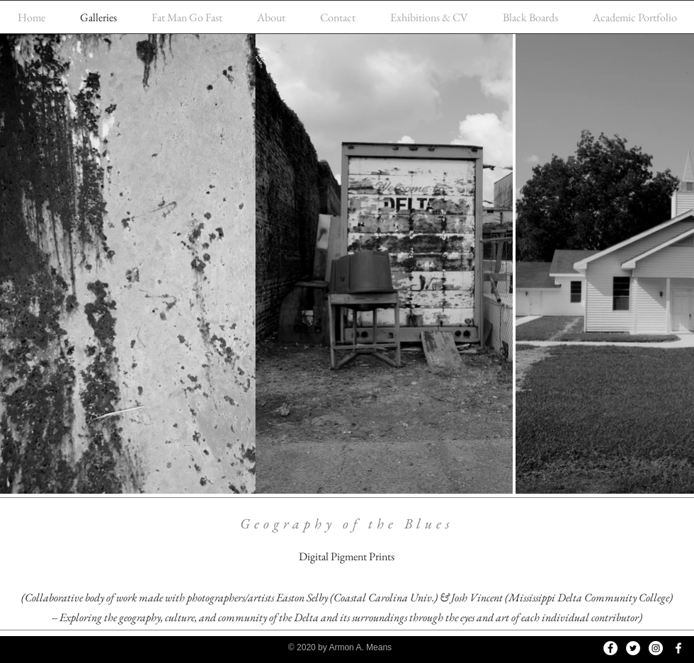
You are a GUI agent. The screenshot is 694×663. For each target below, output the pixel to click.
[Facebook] (610, 648)
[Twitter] (633, 648)
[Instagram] (656, 648)
